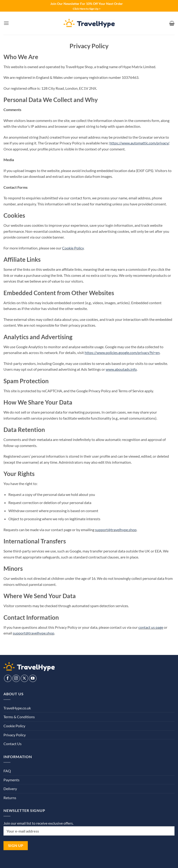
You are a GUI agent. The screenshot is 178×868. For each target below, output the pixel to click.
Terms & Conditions (19, 717)
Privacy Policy (14, 735)
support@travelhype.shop (116, 529)
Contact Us (12, 743)
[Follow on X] (24, 678)
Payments (11, 780)
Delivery (10, 788)
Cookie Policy (73, 248)
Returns (9, 797)
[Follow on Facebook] (8, 678)
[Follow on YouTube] (33, 678)
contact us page (150, 627)
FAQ (7, 771)
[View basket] (172, 23)
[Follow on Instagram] (16, 678)
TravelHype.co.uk (17, 708)
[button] (6, 23)
